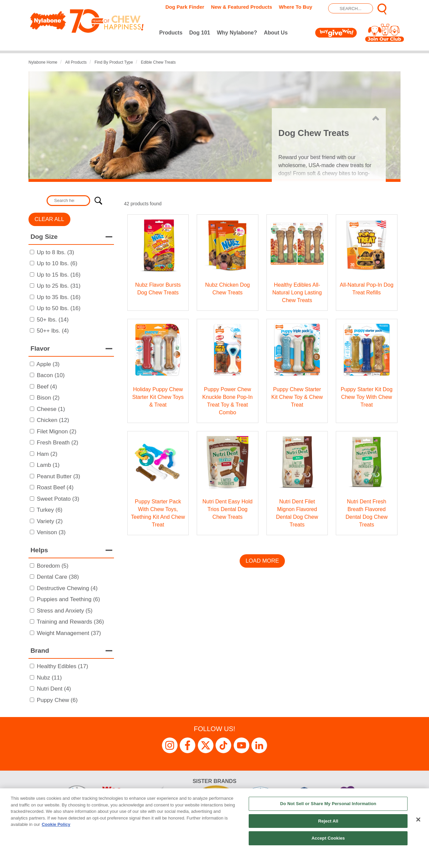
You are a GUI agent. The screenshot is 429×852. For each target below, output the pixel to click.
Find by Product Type (114, 62)
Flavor (40, 348)
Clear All (49, 219)
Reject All (328, 821)
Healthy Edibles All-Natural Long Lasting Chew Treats (297, 292)
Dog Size (44, 236)
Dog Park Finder (185, 7)
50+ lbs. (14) (53, 319)
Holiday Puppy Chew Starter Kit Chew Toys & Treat (158, 397)
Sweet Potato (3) (58, 499)
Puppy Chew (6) (57, 700)
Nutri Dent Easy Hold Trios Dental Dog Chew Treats (227, 509)
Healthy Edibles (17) (62, 666)
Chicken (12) (53, 420)
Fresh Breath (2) (57, 442)
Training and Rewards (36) (70, 622)
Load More (262, 561)
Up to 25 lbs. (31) (58, 286)
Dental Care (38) (58, 577)
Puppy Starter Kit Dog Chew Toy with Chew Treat (366, 397)
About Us (276, 33)
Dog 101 (199, 33)
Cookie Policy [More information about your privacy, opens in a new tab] (56, 824)
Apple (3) (48, 364)
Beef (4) (47, 386)
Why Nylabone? (237, 33)
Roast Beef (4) (55, 487)
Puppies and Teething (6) (68, 599)
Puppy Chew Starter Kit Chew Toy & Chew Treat (297, 397)
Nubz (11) (49, 677)
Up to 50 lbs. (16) (58, 308)
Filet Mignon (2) (56, 431)
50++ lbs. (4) (53, 331)
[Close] (418, 819)
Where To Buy (295, 7)
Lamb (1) (48, 465)
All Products (76, 62)
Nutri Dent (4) (54, 689)
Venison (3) (51, 532)
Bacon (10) (51, 375)
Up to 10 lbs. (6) (57, 263)
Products (170, 33)
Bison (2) (48, 398)
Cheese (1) (51, 409)
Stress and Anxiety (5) (65, 611)
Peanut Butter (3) (58, 476)
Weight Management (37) (69, 633)
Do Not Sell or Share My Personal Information (328, 803)
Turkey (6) (49, 510)
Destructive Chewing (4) (67, 588)
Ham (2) (47, 454)
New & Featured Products (241, 7)
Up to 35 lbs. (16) (58, 297)
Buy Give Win (337, 33)
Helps (39, 550)
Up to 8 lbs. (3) (55, 252)
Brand (39, 650)
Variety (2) (50, 521)
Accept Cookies (328, 838)
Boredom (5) (52, 566)
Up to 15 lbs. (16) (58, 275)
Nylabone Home (42, 62)
